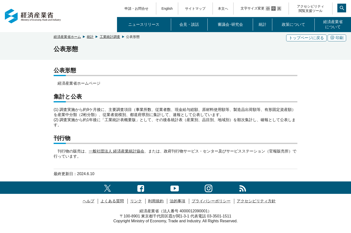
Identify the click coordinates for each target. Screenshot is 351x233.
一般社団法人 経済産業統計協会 (116, 151)
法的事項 (177, 201)
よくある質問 (112, 201)
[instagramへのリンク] (208, 187)
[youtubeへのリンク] (174, 187)
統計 (262, 24)
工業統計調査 (110, 37)
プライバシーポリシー (211, 201)
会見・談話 (189, 24)
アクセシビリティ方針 (256, 201)
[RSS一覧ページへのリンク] (242, 187)
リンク (136, 201)
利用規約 (156, 201)
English (167, 8)
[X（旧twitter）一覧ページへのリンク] (107, 187)
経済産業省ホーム (67, 37)
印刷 (336, 38)
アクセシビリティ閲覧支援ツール (310, 8)
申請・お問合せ (136, 8)
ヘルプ (88, 201)
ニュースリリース (143, 24)
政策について (293, 24)
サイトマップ (195, 8)
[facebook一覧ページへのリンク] (140, 187)
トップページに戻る (306, 38)
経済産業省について (333, 24)
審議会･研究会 (230, 24)
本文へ (223, 8)
